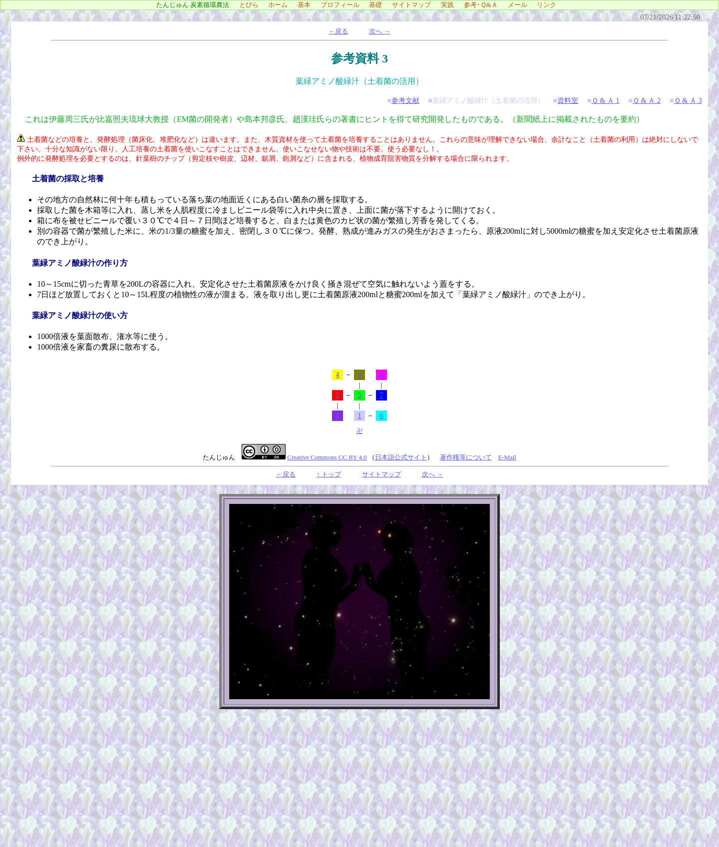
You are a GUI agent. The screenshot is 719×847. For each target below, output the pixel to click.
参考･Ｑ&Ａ (484, 4)
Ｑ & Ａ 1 (606, 100)
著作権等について (466, 457)
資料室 (567, 100)
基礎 (378, 4)
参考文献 (405, 100)
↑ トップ (329, 474)
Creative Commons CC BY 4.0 (326, 457)
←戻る (338, 31)
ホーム (281, 4)
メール (521, 4)
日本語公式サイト (401, 457)
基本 (307, 4)
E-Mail (507, 457)
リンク (550, 4)
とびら (252, 4)
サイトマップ (414, 4)
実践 (450, 4)
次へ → (379, 31)
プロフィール (343, 4)
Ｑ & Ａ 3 (688, 100)
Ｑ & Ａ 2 (647, 100)
